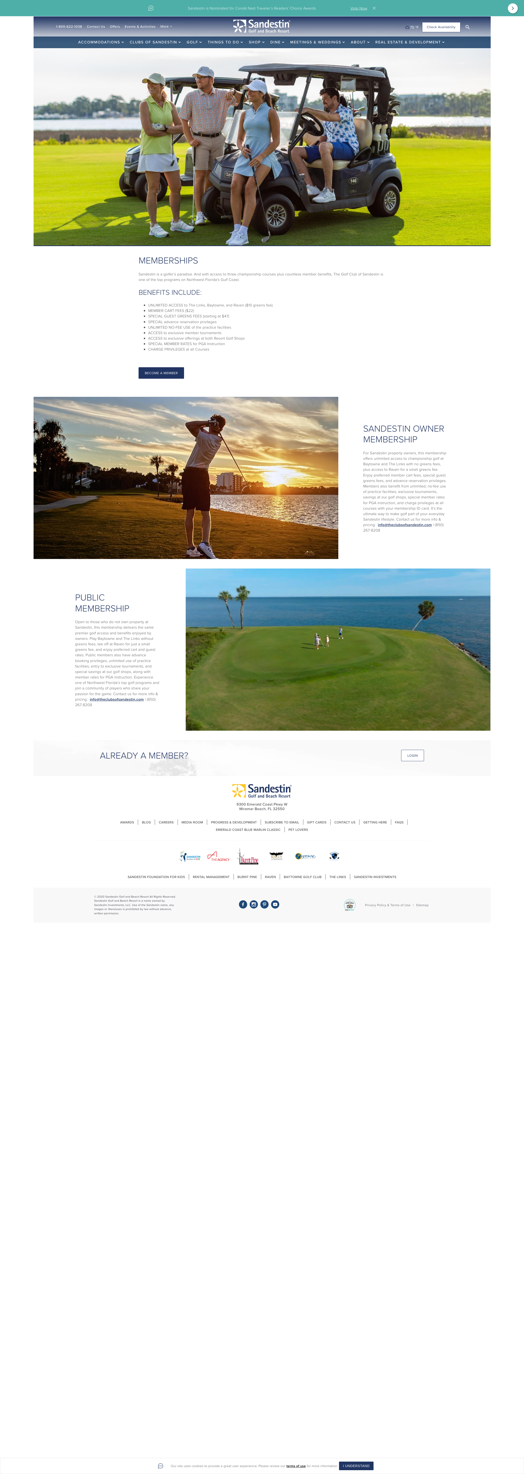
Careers (166, 822)
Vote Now (358, 8)
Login (412, 755)
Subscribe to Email (282, 822)
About (358, 42)
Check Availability (441, 27)
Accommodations (99, 42)
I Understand (356, 1466)
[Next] (513, 8)
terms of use (296, 1466)
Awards (127, 822)
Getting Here (375, 822)
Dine (275, 42)
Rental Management (211, 876)
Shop (255, 42)
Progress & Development (234, 822)
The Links (337, 876)
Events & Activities (140, 26)
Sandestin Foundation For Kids (156, 876)
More (164, 26)
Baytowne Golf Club (303, 876)
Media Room (192, 822)
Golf (192, 42)
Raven (270, 876)
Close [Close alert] (375, 8)
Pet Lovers (298, 829)
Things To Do (223, 42)
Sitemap (422, 905)
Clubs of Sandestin (153, 42)
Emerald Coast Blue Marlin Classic (248, 829)
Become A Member (161, 373)
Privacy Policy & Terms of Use (387, 905)
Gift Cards (317, 822)
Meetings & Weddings (315, 42)
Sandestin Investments (375, 876)
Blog (146, 822)
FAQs (399, 822)
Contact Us (96, 26)
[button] (468, 27)
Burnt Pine (247, 876)
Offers (115, 26)
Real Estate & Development (408, 42)
